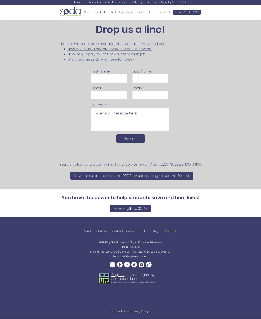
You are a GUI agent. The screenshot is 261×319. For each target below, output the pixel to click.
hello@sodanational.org (134, 256)
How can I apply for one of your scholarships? (107, 54)
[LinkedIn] (127, 264)
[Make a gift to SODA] (130, 208)
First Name (100, 71)
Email (96, 88)
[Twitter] (134, 264)
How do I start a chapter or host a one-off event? (110, 49)
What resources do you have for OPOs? (101, 59)
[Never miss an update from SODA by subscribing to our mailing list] (131, 176)
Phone (138, 88)
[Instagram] (112, 264)
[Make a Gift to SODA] (187, 12)
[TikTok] (149, 264)
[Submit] (130, 138)
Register (118, 275)
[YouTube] (141, 264)
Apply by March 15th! (173, 2)
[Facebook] (120, 264)
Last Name (142, 71)
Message (99, 105)
